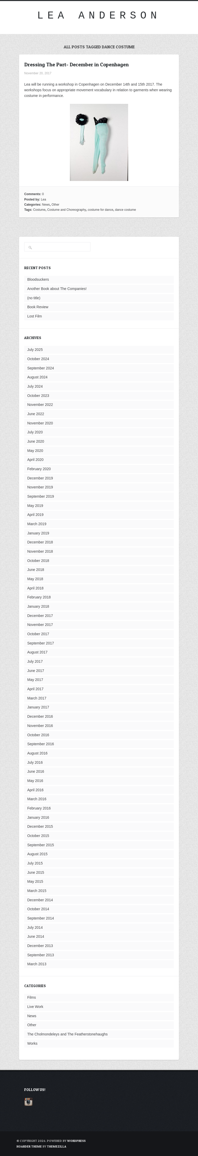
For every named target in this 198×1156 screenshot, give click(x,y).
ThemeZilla (56, 1146)
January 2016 (38, 817)
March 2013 (36, 964)
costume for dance (100, 210)
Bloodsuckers (38, 279)
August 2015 (37, 854)
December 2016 (40, 716)
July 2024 (35, 386)
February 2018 (39, 597)
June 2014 (35, 936)
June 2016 (35, 771)
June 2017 (35, 671)
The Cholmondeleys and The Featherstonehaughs (67, 1034)
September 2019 (40, 496)
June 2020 (35, 441)
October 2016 (38, 735)
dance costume (125, 210)
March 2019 (36, 524)
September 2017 (40, 643)
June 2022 (35, 414)
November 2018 (40, 551)
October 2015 (38, 836)
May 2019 (35, 506)
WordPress (76, 1141)
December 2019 (40, 478)
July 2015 (35, 863)
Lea (43, 199)
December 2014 (40, 900)
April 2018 (35, 588)
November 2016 (40, 726)
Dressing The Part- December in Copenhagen (76, 64)
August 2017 (37, 652)
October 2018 (38, 561)
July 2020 (35, 432)
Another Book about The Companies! (57, 289)
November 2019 (40, 487)
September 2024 (40, 368)
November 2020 (40, 423)
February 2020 (39, 469)
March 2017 (36, 698)
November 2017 (40, 625)
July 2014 (35, 927)
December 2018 (40, 542)
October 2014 (38, 909)
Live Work (35, 1007)
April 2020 (35, 460)
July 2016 (35, 762)
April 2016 (35, 790)
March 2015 (36, 891)
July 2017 (35, 661)
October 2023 (38, 396)
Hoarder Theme (29, 1146)
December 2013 (40, 946)
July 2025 (35, 350)
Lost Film (34, 316)
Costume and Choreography (66, 210)
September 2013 (40, 955)
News (46, 204)
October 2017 (38, 634)
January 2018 (38, 606)
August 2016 (37, 753)
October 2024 (38, 359)
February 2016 (39, 808)
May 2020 (35, 451)
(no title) (33, 298)
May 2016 (35, 781)
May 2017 (35, 680)
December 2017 (40, 616)
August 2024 (37, 377)
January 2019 (38, 533)
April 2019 (35, 515)
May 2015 (35, 881)
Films (31, 997)
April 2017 (35, 689)
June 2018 (35, 570)
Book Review (37, 307)
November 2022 (40, 405)
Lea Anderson (99, 16)
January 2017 (38, 707)
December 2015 (40, 826)
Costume (39, 210)
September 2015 (40, 845)
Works (32, 1043)
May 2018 (35, 579)
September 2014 (40, 918)
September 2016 (40, 744)
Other (55, 204)
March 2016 (36, 799)
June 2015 (35, 872)
